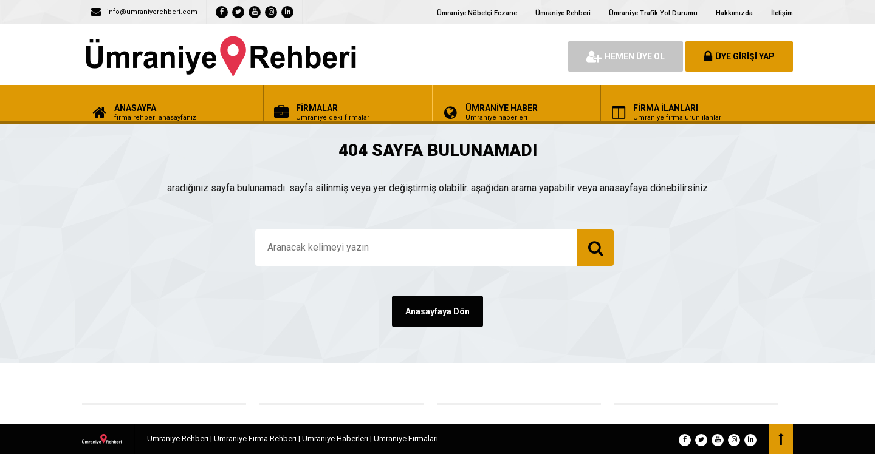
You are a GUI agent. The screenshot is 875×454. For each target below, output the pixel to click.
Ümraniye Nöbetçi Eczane (477, 13)
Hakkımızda (734, 13)
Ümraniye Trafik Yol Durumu (653, 13)
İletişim (782, 13)
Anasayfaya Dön (437, 311)
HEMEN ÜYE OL (625, 56)
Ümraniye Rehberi (563, 13)
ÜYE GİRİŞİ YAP (739, 56)
